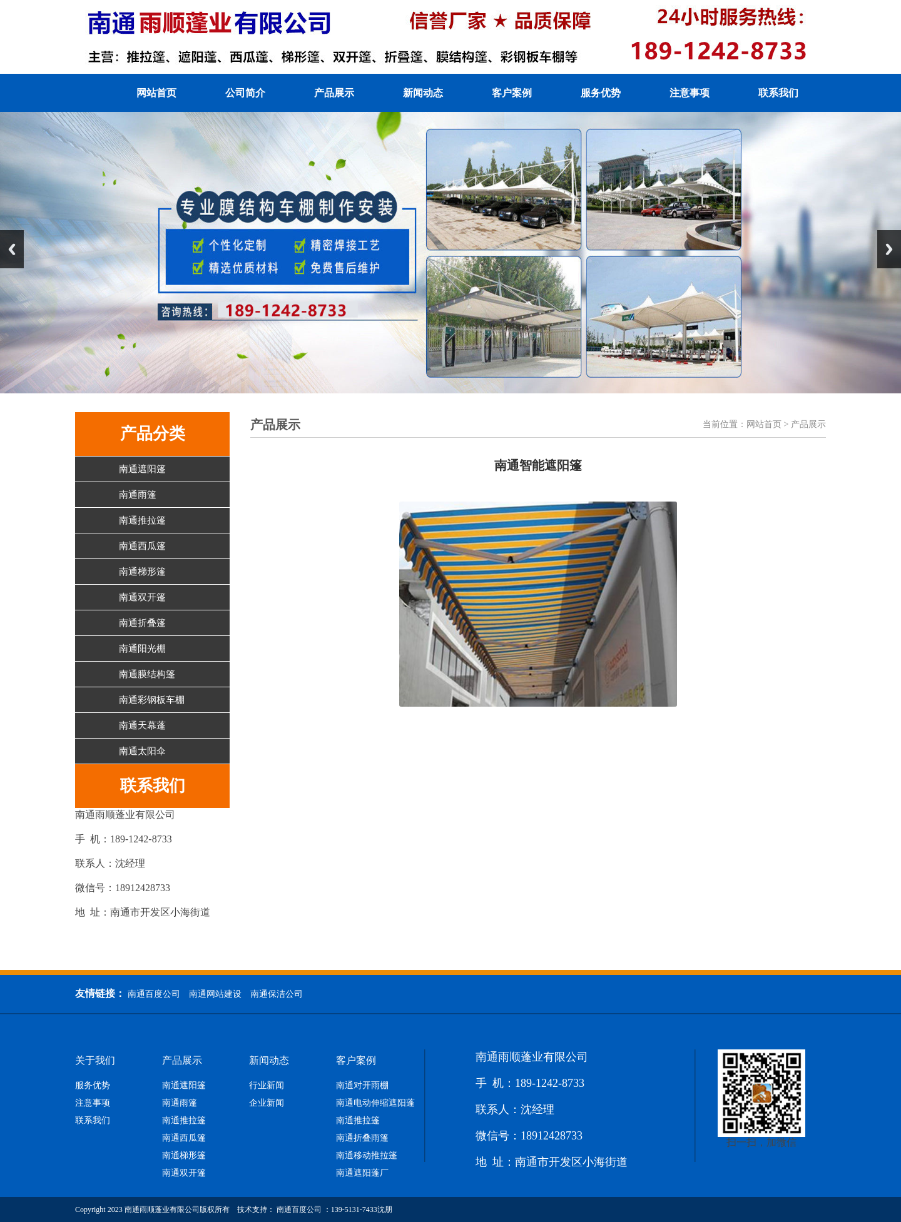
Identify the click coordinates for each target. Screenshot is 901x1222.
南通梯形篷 (142, 572)
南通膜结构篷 (147, 674)
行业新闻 (266, 1085)
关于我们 (95, 1061)
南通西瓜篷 (142, 546)
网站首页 (156, 93)
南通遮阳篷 (142, 469)
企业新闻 (266, 1103)
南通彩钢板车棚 (152, 700)
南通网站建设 (215, 994)
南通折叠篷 (142, 623)
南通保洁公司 (276, 994)
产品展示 (334, 93)
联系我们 (778, 93)
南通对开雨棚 (362, 1085)
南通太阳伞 (142, 751)
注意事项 (689, 93)
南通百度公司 (154, 994)
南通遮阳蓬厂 (362, 1173)
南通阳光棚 (142, 649)
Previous (12, 249)
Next (889, 249)
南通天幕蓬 (142, 725)
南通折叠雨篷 (362, 1138)
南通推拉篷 (142, 520)
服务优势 (601, 93)
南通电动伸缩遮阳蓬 (375, 1103)
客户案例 (512, 93)
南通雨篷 (137, 495)
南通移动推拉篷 (366, 1155)
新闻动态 (423, 93)
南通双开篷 (142, 597)
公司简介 (245, 93)
